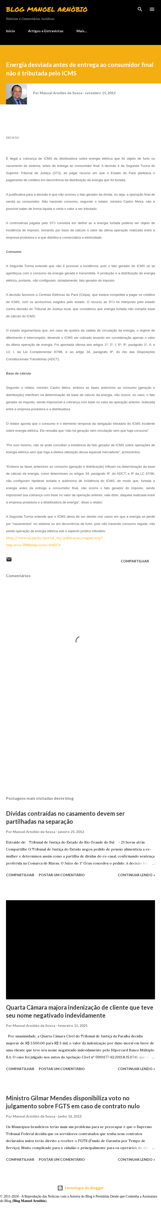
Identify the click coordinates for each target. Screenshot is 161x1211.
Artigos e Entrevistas (46, 31)
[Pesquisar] (140, 9)
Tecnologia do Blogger (80, 1188)
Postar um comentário (62, 875)
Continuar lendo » (136, 875)
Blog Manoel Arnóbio (47, 9)
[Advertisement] (80, 745)
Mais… (81, 31)
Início (10, 31)
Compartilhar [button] (135, 561)
